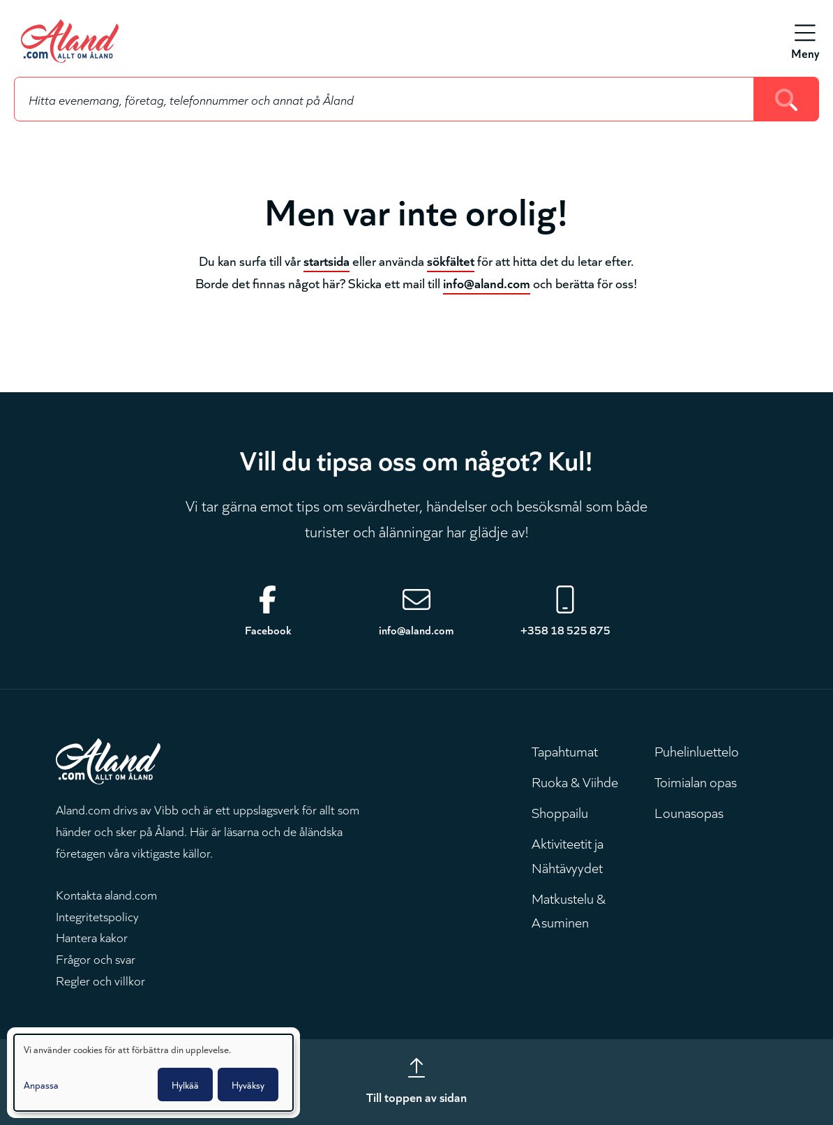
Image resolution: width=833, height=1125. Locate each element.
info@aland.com (486, 282)
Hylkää (185, 1085)
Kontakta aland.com (106, 894)
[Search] (786, 99)
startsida (326, 260)
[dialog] (153, 1072)
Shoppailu (560, 811)
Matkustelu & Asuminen (569, 909)
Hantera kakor (92, 936)
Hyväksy (248, 1085)
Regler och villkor (100, 980)
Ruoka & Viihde (575, 781)
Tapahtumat (565, 750)
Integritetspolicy (97, 916)
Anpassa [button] (41, 1085)
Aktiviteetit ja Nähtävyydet (567, 854)
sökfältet (450, 260)
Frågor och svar (95, 958)
